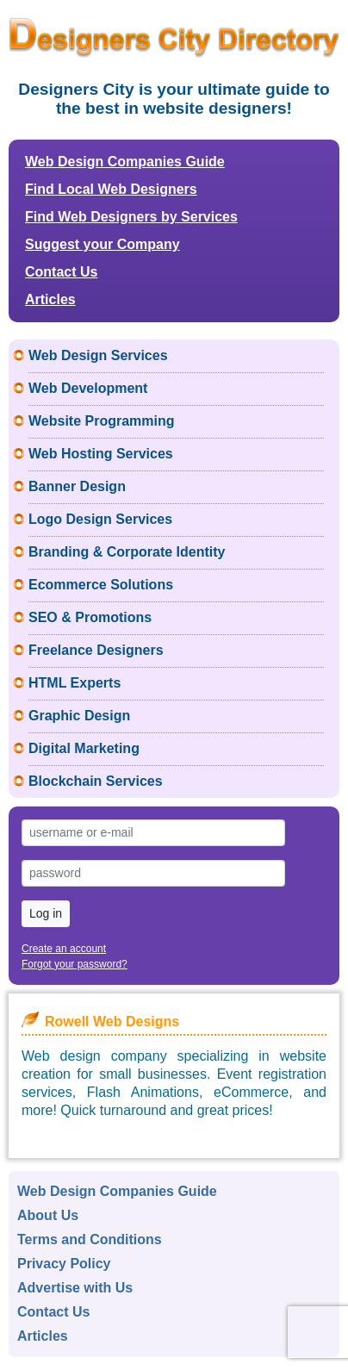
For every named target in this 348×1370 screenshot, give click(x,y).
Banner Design (77, 486)
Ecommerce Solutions (100, 584)
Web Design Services (98, 355)
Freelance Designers (96, 650)
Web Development (87, 388)
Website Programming (101, 421)
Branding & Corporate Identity (126, 552)
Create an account (64, 949)
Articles (50, 299)
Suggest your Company (102, 244)
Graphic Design (79, 715)
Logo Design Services (100, 519)
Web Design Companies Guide (125, 161)
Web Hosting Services (100, 453)
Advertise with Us (75, 1287)
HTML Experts (74, 683)
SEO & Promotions (90, 617)
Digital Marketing (84, 748)
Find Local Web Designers (111, 189)
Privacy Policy (64, 1263)
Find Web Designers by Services (131, 216)
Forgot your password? (74, 964)
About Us (47, 1215)
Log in (45, 913)
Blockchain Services (95, 781)
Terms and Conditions (89, 1239)
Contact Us (61, 272)
